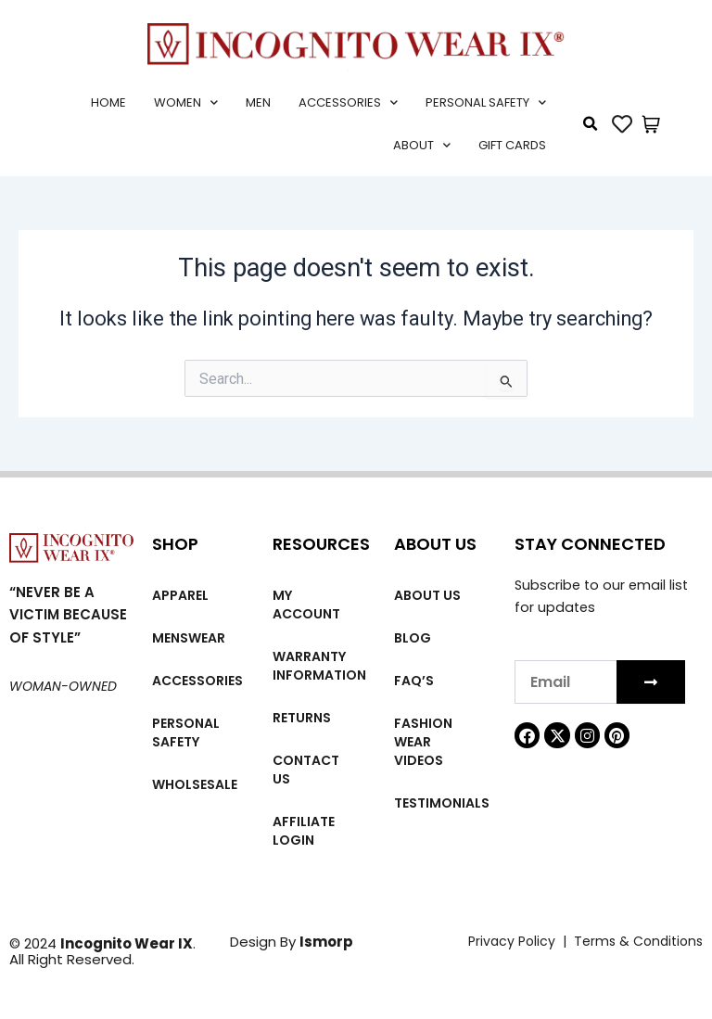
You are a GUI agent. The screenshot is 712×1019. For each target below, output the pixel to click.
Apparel (180, 595)
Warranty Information (319, 665)
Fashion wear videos (423, 742)
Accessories (348, 102)
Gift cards (512, 145)
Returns (302, 717)
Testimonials (442, 803)
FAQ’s (414, 680)
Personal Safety (486, 102)
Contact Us (306, 769)
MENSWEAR (188, 638)
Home (108, 102)
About (422, 145)
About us (427, 595)
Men (258, 102)
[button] (590, 124)
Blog (412, 638)
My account (306, 604)
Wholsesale (194, 784)
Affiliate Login (304, 830)
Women (186, 102)
